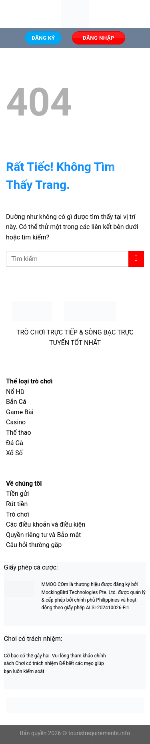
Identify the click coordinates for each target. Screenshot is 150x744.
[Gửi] (136, 259)
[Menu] (11, 14)
